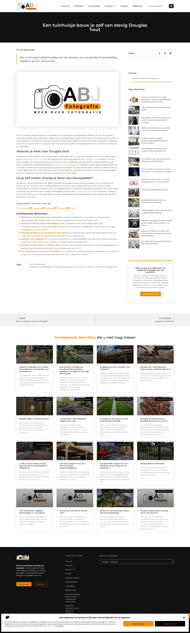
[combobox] (158, 6)
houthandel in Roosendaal (35, 159)
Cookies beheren (170, 624)
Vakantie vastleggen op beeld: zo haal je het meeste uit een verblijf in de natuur (156, 223)
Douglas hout (91, 159)
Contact (124, 6)
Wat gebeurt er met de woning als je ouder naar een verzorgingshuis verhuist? (156, 120)
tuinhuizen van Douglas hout (66, 165)
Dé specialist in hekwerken (152, 463)
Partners (110, 6)
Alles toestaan (138, 624)
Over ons (65, 6)
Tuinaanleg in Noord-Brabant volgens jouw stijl (73, 420)
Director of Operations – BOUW (38, 245)
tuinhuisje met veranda (86, 191)
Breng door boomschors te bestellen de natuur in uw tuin (154, 420)
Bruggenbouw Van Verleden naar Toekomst (115, 368)
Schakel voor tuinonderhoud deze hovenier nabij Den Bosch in (155, 368)
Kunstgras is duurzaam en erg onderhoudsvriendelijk (113, 420)
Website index (70, 590)
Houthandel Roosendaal (63, 267)
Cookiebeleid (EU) (72, 578)
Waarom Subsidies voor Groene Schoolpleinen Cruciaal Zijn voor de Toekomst (34, 369)
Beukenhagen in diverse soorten (34, 419)
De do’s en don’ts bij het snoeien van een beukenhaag (115, 511)
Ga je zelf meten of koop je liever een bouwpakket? (152, 81)
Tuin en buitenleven (25, 50)
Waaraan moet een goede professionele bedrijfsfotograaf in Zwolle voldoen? (154, 140)
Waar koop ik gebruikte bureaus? (154, 190)
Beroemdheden (71, 582)
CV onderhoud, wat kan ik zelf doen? (41, 251)
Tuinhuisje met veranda (84, 267)
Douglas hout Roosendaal (40, 267)
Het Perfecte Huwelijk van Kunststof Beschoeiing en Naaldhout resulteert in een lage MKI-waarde (74, 370)
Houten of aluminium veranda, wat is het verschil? (154, 511)
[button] (184, 617)
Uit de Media (94, 6)
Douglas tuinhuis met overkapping (40, 223)
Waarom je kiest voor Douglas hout (145, 78)
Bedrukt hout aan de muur (35, 217)
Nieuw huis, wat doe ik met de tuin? (73, 511)
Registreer (137, 6)
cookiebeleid (50, 626)
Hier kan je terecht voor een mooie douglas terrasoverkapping (72, 465)
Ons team (78, 6)
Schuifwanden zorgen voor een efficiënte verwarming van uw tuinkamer (114, 465)
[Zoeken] (171, 6)
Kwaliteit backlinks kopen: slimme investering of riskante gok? (72, 598)
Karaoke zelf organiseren (34, 239)
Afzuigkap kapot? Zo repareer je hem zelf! (43, 232)
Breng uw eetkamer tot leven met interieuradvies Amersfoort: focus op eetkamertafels (156, 233)
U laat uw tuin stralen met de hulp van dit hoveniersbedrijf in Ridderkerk (33, 465)
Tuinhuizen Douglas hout (106, 267)
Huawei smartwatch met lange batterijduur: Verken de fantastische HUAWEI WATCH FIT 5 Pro (155, 99)
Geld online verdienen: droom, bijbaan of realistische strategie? (72, 610)
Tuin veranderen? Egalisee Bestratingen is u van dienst (32, 511)
